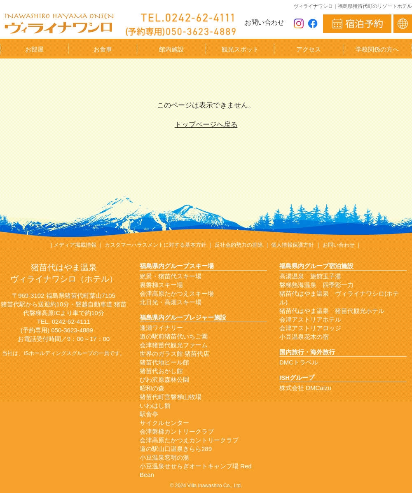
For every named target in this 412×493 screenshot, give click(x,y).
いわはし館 (155, 405)
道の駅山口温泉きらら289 (176, 448)
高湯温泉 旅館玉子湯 (310, 276)
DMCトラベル (298, 362)
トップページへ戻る (206, 125)
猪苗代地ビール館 (164, 362)
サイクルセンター (164, 422)
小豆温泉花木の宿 (304, 336)
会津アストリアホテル (310, 319)
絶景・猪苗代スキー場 (170, 276)
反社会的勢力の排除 (239, 245)
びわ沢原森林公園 (164, 379)
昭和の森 (152, 388)
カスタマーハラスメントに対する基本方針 (155, 245)
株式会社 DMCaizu (305, 387)
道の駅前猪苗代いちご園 (174, 336)
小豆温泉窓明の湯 (164, 457)
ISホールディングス (47, 353)
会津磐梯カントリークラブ (177, 431)
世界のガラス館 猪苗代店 (174, 353)
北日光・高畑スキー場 (170, 302)
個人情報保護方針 (292, 245)
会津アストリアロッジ (310, 328)
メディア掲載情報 (75, 245)
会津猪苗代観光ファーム (174, 344)
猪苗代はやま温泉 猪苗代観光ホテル (331, 310)
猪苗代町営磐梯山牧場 (170, 396)
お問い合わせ (264, 22)
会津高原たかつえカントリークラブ (189, 440)
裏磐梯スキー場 (161, 284)
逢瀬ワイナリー (161, 327)
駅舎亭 (149, 414)
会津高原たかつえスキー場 (177, 293)
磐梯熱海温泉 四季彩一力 (316, 284)
